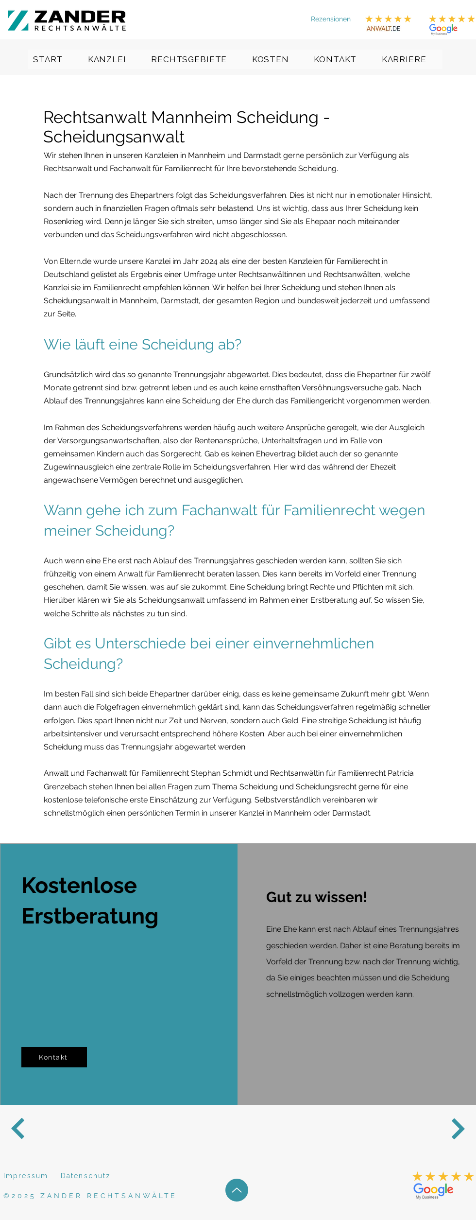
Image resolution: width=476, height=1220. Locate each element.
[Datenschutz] (95, 1175)
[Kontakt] (54, 1057)
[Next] (18, 1128)
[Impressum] (29, 1175)
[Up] (236, 1190)
